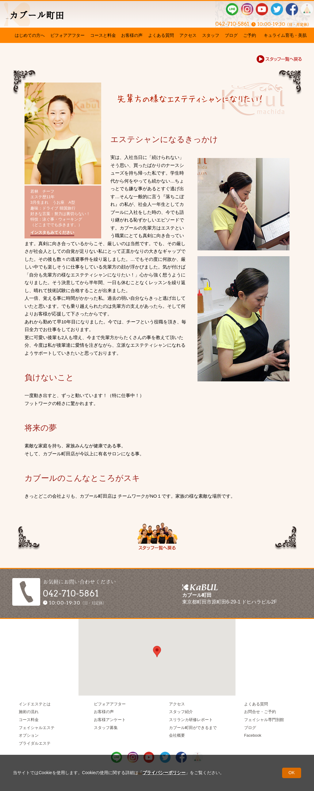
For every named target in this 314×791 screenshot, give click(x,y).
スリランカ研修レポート (191, 719)
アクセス (188, 35)
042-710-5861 (216, 22)
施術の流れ (29, 711)
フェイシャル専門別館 (264, 719)
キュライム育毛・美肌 (285, 35)
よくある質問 (161, 35)
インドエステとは (35, 704)
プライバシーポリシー (164, 772)
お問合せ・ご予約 (260, 711)
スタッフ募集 (106, 727)
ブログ (231, 35)
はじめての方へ (30, 35)
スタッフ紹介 (181, 711)
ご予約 (249, 35)
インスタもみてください (52, 232)
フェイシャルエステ (37, 727)
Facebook (252, 735)
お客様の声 (132, 35)
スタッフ (210, 35)
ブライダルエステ (35, 743)
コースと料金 (103, 35)
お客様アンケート (110, 719)
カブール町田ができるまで (193, 727)
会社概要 (177, 735)
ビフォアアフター (67, 35)
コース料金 (29, 719)
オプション (29, 735)
